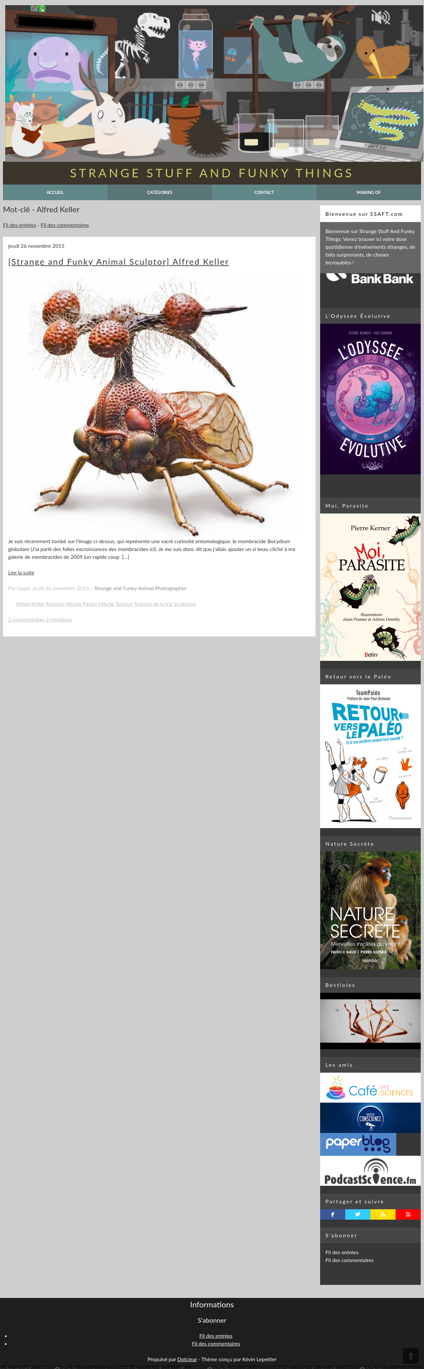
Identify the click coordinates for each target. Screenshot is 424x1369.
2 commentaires (26, 619)
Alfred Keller (30, 604)
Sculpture (184, 604)
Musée (73, 604)
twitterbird (357, 1214)
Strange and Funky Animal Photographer (140, 588)
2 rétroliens (59, 619)
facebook (332, 1214)
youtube (408, 1214)
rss (383, 1214)
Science (124, 604)
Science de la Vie (153, 604)
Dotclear (187, 1359)
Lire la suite (21, 572)
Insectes (55, 604)
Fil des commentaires (65, 225)
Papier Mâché (98, 604)
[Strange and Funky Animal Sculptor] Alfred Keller (118, 261)
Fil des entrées (19, 225)
